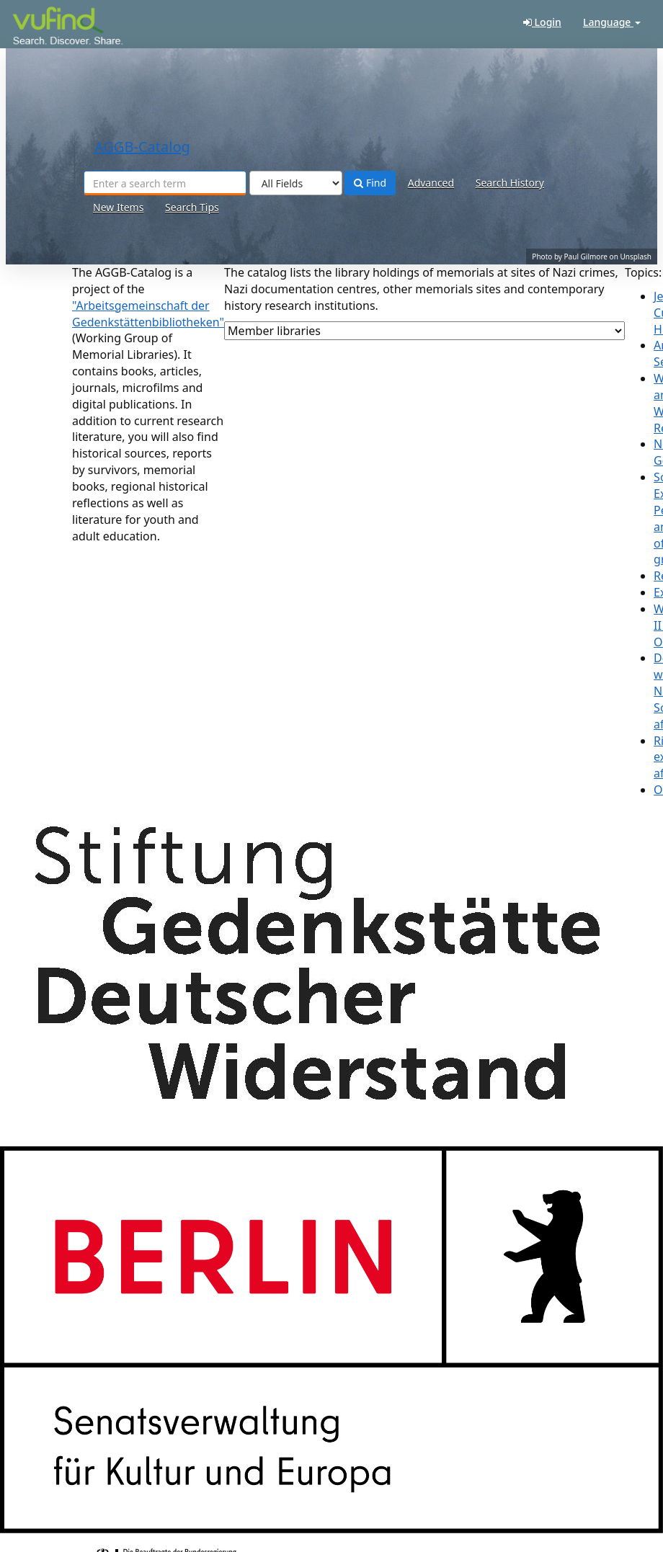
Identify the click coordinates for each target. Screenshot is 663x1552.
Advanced (431, 182)
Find (370, 182)
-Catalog (48, 29)
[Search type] (295, 183)
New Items (118, 207)
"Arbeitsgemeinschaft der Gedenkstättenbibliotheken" (148, 314)
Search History (510, 182)
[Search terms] (165, 183)
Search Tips (192, 207)
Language (612, 22)
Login (542, 22)
